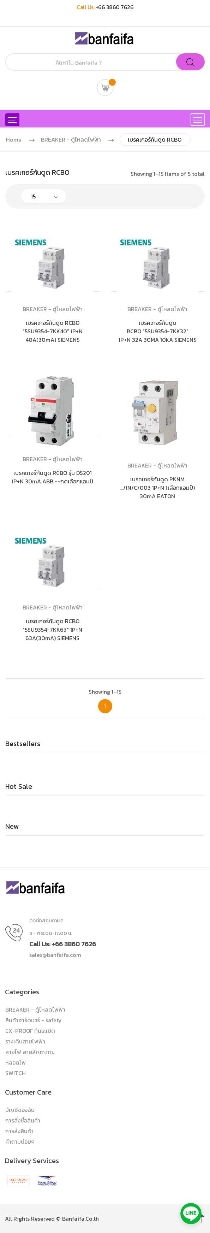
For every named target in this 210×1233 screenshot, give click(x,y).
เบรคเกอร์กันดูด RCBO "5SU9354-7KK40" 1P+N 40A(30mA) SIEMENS (53, 331)
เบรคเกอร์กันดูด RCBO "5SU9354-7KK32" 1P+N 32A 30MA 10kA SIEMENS (158, 331)
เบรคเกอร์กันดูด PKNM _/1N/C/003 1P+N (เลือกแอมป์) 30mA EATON (157, 487)
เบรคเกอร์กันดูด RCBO (154, 139)
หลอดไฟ (15, 1062)
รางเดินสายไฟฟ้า (25, 1041)
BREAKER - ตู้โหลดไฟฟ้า (71, 139)
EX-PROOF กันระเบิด (30, 1030)
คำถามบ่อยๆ (20, 1141)
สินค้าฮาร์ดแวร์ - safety (33, 1020)
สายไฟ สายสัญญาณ (30, 1052)
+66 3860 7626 (115, 7)
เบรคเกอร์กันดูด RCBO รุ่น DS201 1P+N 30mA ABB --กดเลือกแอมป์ (52, 477)
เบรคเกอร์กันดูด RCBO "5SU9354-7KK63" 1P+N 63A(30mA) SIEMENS (52, 629)
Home (14, 139)
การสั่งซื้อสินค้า (22, 1120)
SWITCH (15, 1073)
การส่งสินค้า (19, 1131)
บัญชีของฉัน (20, 1110)
